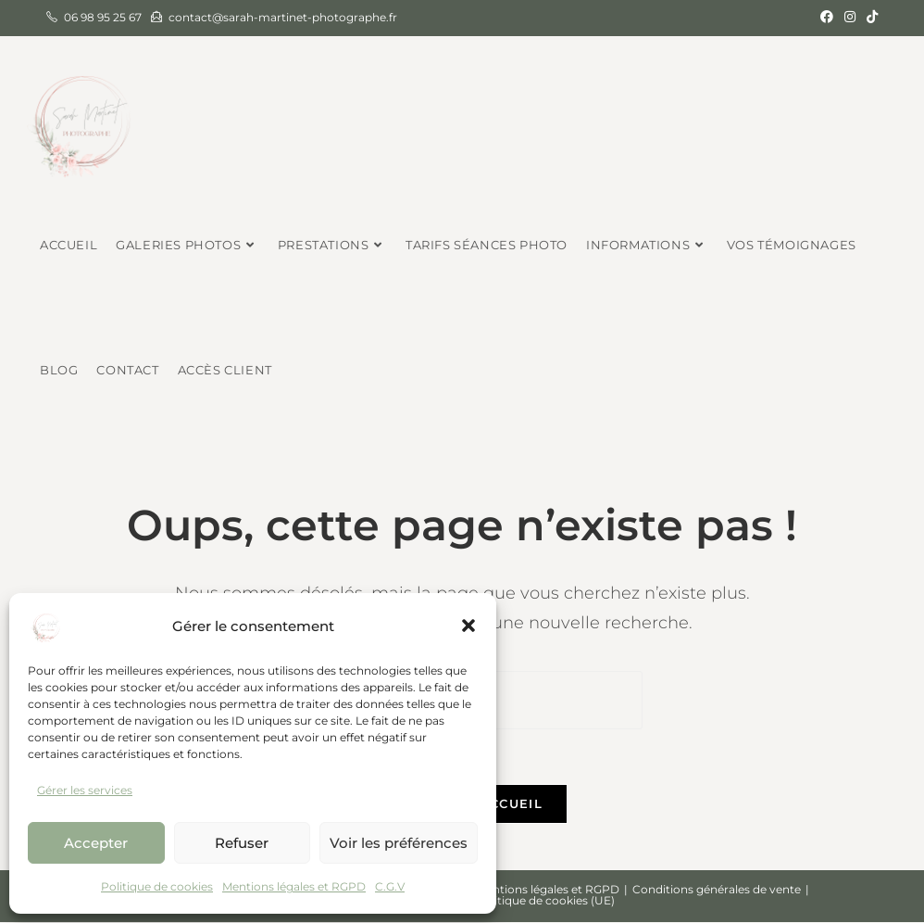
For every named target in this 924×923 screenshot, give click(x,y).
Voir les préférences (399, 843)
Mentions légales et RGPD (294, 886)
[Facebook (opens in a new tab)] (827, 17)
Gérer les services (84, 790)
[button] (468, 625)
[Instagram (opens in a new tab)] (850, 17)
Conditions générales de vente (716, 890)
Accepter (96, 843)
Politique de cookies (157, 886)
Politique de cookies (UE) (545, 901)
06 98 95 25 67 (103, 17)
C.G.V (390, 886)
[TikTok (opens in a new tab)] (869, 17)
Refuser (241, 843)
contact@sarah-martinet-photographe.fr (283, 17)
